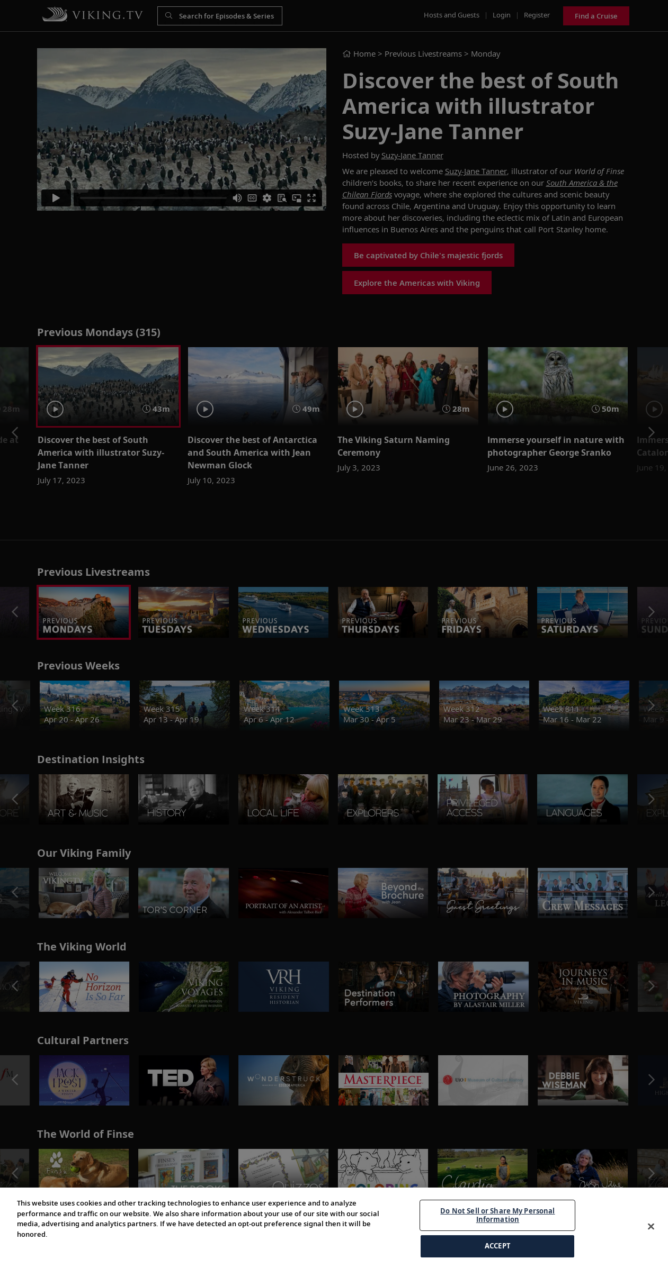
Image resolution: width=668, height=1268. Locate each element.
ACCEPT (498, 1246)
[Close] (651, 1226)
